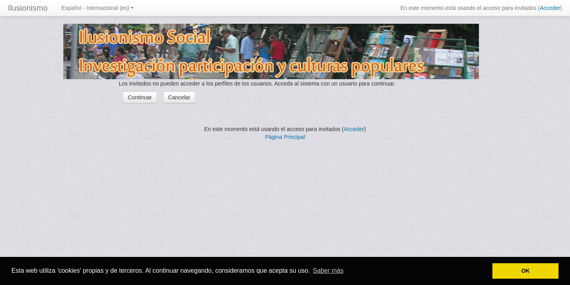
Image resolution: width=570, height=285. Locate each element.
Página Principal (285, 137)
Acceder (550, 8)
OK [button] (525, 271)
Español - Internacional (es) (97, 8)
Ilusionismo (28, 8)
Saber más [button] (328, 270)
